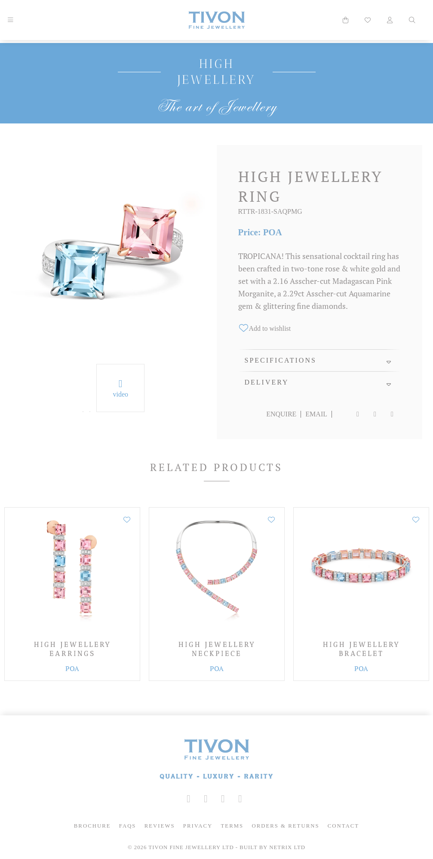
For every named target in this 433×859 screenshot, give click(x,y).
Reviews (159, 826)
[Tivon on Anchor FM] (240, 799)
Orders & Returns (285, 826)
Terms (232, 826)
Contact (343, 826)
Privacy (198, 826)
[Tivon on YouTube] (223, 799)
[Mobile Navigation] (10, 20)
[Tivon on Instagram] (188, 799)
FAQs (127, 826)
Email (316, 414)
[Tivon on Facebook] (206, 799)
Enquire (281, 414)
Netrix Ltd (287, 847)
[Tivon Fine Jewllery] (216, 760)
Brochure (92, 826)
